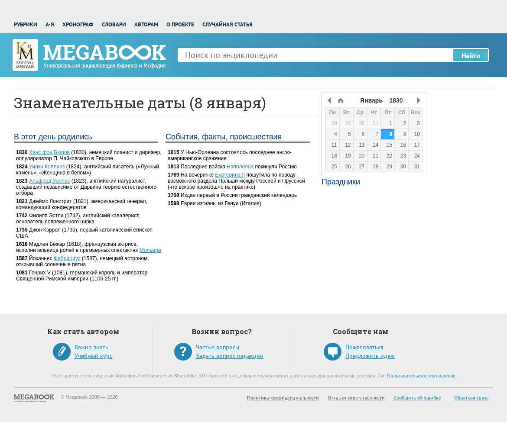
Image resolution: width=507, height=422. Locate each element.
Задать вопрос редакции (229, 356)
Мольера (150, 250)
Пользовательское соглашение (421, 375)
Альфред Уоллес (49, 181)
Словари (114, 24)
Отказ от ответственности (356, 397)
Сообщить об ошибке (417, 397)
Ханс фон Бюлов (49, 152)
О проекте (180, 24)
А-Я (50, 24)
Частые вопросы (217, 347)
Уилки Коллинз (47, 167)
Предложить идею (370, 356)
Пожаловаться (364, 347)
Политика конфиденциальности (283, 397)
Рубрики (25, 24)
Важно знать (91, 347)
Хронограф (77, 24)
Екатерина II (230, 175)
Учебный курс (93, 356)
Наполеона (240, 167)
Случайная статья (227, 24)
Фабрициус (67, 258)
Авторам (146, 24)
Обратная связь (471, 397)
